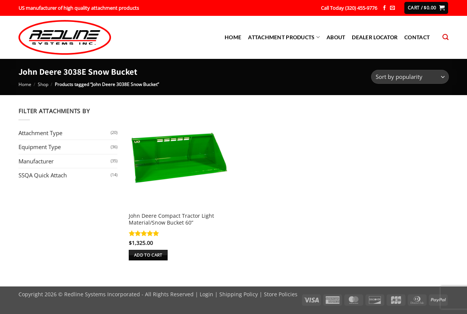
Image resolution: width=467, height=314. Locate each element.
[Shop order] (410, 77)
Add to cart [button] (148, 255)
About (336, 37)
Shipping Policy (238, 294)
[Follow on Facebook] (384, 8)
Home (233, 37)
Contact (417, 37)
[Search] (445, 37)
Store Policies (280, 294)
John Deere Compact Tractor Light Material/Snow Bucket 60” (171, 219)
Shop (43, 84)
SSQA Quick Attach (42, 175)
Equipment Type (39, 147)
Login (206, 294)
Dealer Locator (375, 37)
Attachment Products (284, 37)
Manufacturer (36, 161)
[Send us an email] (392, 8)
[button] (426, 8)
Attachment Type (40, 133)
